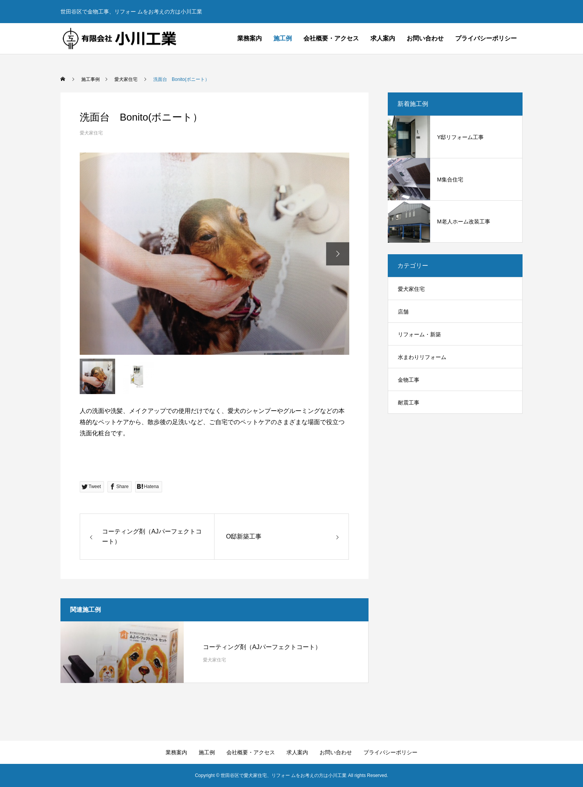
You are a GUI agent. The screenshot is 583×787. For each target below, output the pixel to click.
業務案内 (249, 38)
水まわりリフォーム (422, 357)
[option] (214, 254)
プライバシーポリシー (486, 38)
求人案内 (382, 38)
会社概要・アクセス (331, 38)
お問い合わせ (425, 38)
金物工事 (408, 380)
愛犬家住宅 (91, 133)
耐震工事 (408, 402)
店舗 (403, 312)
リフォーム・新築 (419, 334)
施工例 (282, 38)
